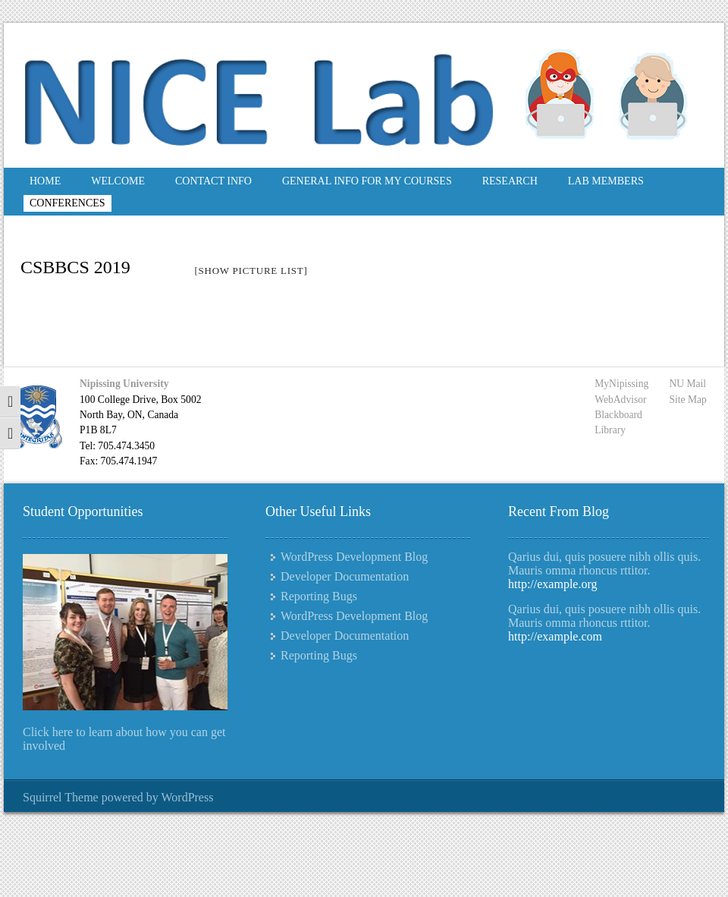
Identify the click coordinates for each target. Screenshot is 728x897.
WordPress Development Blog (354, 556)
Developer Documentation (345, 576)
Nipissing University (124, 383)
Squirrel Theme (61, 797)
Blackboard (618, 414)
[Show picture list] (250, 270)
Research (510, 181)
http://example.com (555, 636)
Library (610, 430)
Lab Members (606, 181)
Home (45, 181)
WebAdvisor (620, 399)
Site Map (687, 399)
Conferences (67, 203)
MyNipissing (621, 383)
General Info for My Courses (367, 181)
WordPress (187, 797)
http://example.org (552, 584)
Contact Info (213, 181)
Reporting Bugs (319, 596)
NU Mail (687, 383)
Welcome (118, 181)
